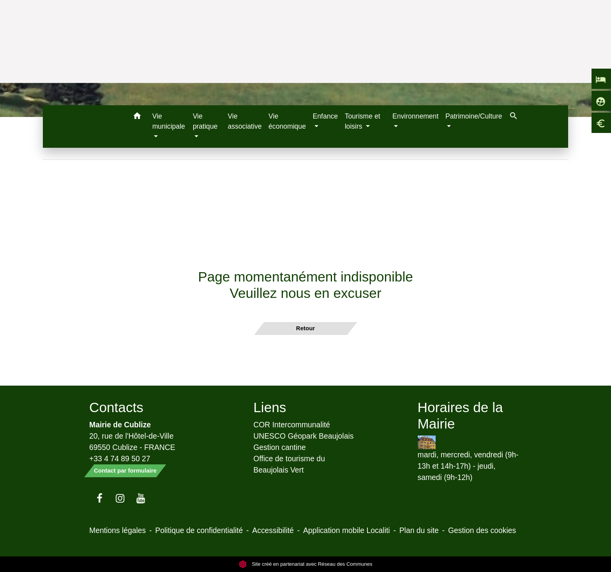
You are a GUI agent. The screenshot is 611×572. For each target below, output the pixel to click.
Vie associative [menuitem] (244, 121)
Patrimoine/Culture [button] (473, 116)
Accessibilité (273, 530)
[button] (137, 117)
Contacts (116, 407)
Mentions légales (117, 530)
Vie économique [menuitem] (287, 121)
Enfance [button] (325, 116)
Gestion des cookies (482, 530)
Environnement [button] (415, 116)
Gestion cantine (279, 447)
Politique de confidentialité (199, 530)
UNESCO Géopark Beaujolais (303, 436)
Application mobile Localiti (346, 530)
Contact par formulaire (125, 470)
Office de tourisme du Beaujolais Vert (289, 464)
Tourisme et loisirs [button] (362, 121)
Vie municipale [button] (168, 121)
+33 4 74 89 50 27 (119, 458)
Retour (305, 328)
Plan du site (419, 530)
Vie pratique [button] (205, 121)
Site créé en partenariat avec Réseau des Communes (306, 564)
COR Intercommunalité (291, 424)
